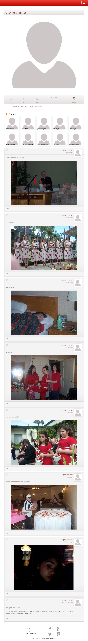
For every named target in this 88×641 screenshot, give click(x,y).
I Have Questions (30, 633)
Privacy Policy (29, 631)
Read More (28, 614)
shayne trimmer (67, 150)
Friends (10, 114)
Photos (24, 102)
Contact (27, 636)
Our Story (28, 628)
